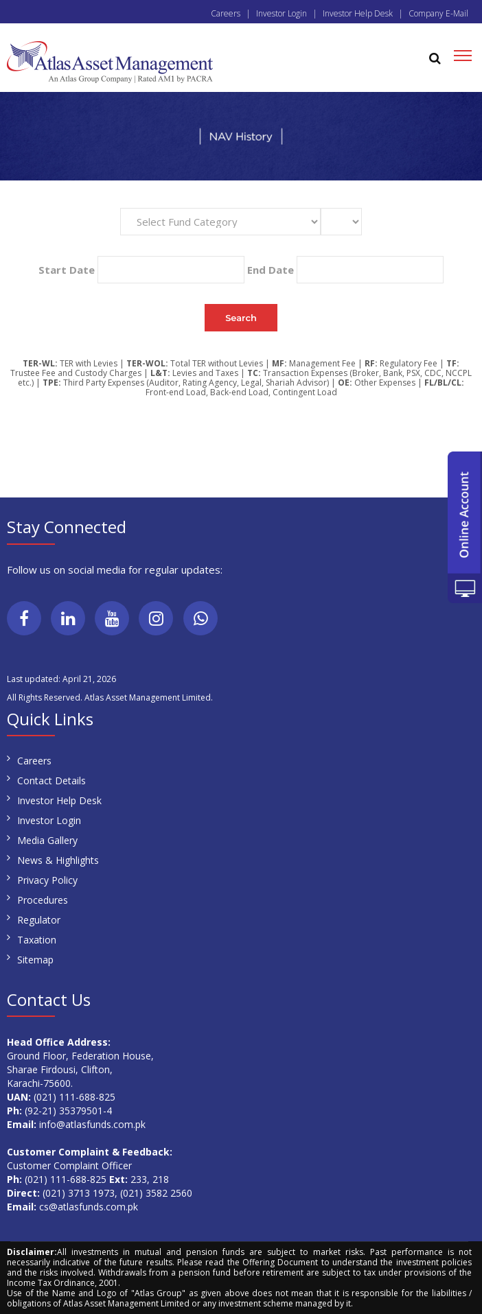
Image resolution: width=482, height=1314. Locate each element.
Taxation (36, 939)
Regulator (38, 919)
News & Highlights (58, 860)
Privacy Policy (47, 880)
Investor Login (281, 13)
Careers (225, 13)
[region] (241, 136)
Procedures (42, 899)
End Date (270, 270)
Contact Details (51, 780)
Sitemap (35, 959)
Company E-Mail (438, 13)
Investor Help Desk (358, 13)
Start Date (66, 270)
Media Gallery (47, 840)
